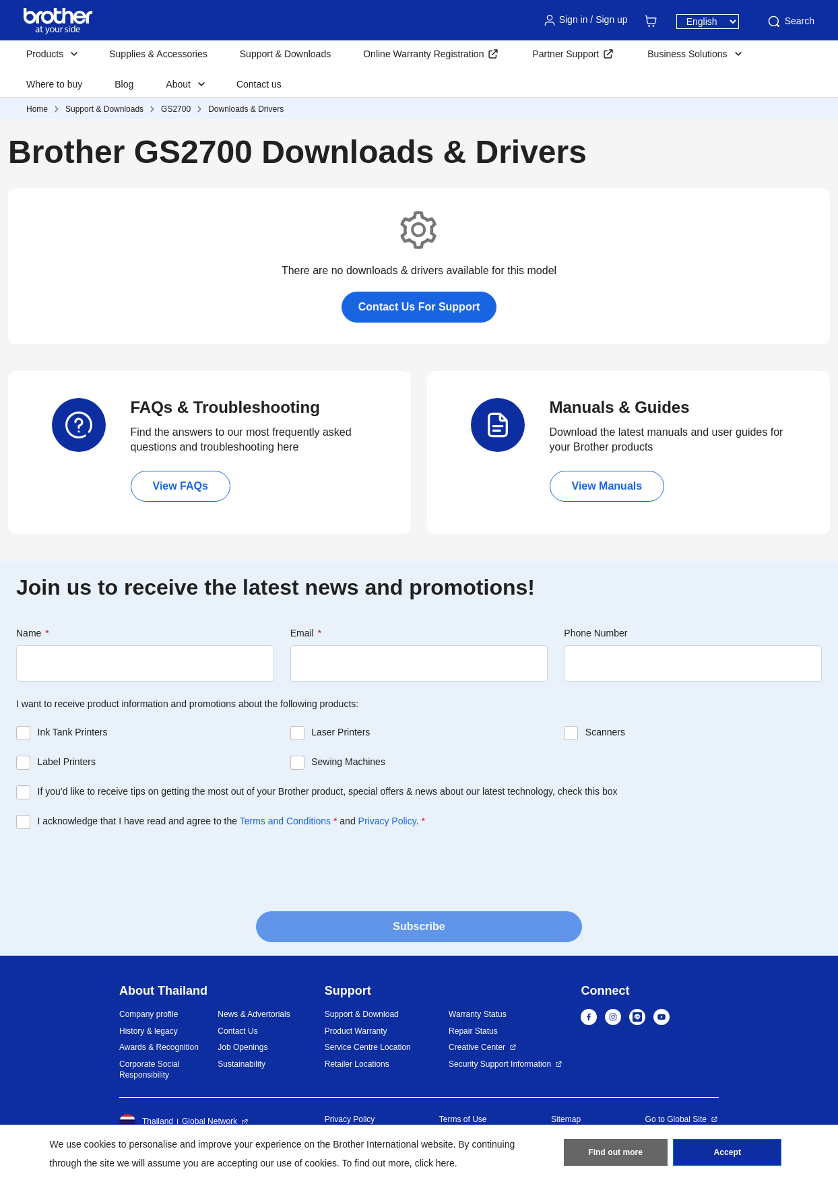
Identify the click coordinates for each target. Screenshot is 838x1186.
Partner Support (565, 53)
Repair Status (473, 1031)
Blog (124, 84)
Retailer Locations (357, 1064)
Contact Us (237, 1031)
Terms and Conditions (285, 821)
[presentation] (118, 869)
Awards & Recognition (159, 1047)
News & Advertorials (254, 1014)
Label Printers (67, 761)
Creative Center (477, 1047)
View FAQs (180, 486)
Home (37, 109)
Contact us (259, 84)
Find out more (616, 1153)
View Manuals (607, 486)
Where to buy (54, 84)
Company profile (148, 1014)
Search (790, 21)
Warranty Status (478, 1014)
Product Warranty (356, 1031)
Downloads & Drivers (246, 109)
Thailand (146, 1122)
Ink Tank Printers (73, 732)
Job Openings (242, 1047)
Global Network (209, 1121)
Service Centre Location (368, 1047)
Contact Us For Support (419, 306)
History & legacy (148, 1031)
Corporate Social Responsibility (149, 1069)
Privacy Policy (387, 821)
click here (435, 1163)
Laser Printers (340, 732)
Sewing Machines (348, 761)
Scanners (605, 732)
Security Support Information (500, 1064)
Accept (727, 1153)
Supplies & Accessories (158, 53)
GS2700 (176, 109)
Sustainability (241, 1064)
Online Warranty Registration (423, 53)
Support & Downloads (285, 53)
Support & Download (362, 1014)
